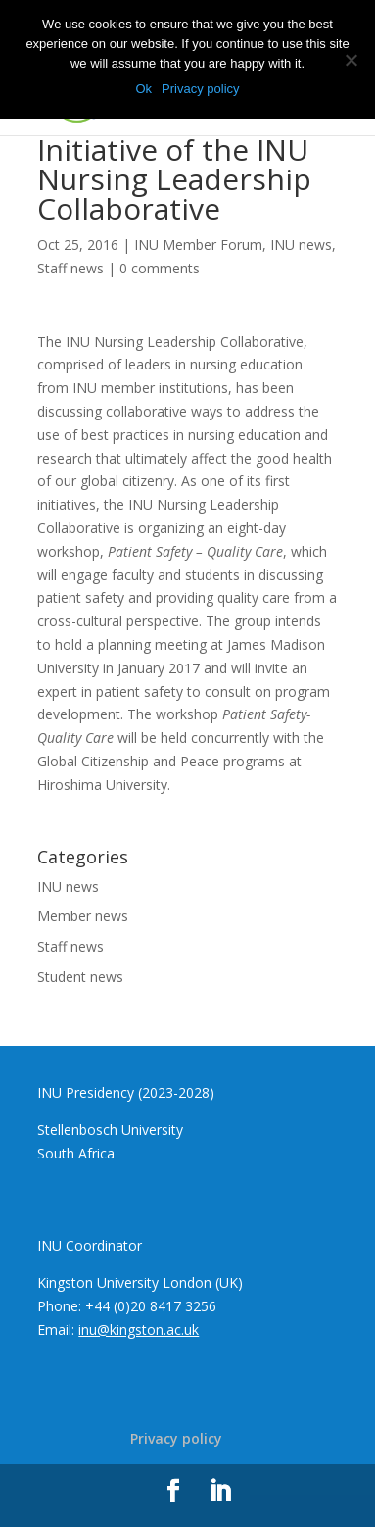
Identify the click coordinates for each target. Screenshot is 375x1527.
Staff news (70, 268)
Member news (82, 916)
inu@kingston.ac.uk (138, 1329)
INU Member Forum (198, 244)
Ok (143, 88)
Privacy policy (176, 1438)
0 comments (159, 268)
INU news (301, 244)
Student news (80, 976)
